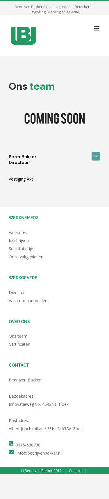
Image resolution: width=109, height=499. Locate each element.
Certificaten (19, 344)
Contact (75, 470)
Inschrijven (19, 240)
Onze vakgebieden (26, 257)
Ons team (18, 336)
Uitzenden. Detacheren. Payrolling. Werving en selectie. (62, 9)
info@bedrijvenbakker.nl (39, 453)
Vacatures (18, 232)
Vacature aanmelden (28, 300)
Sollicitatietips (21, 248)
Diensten (17, 292)
